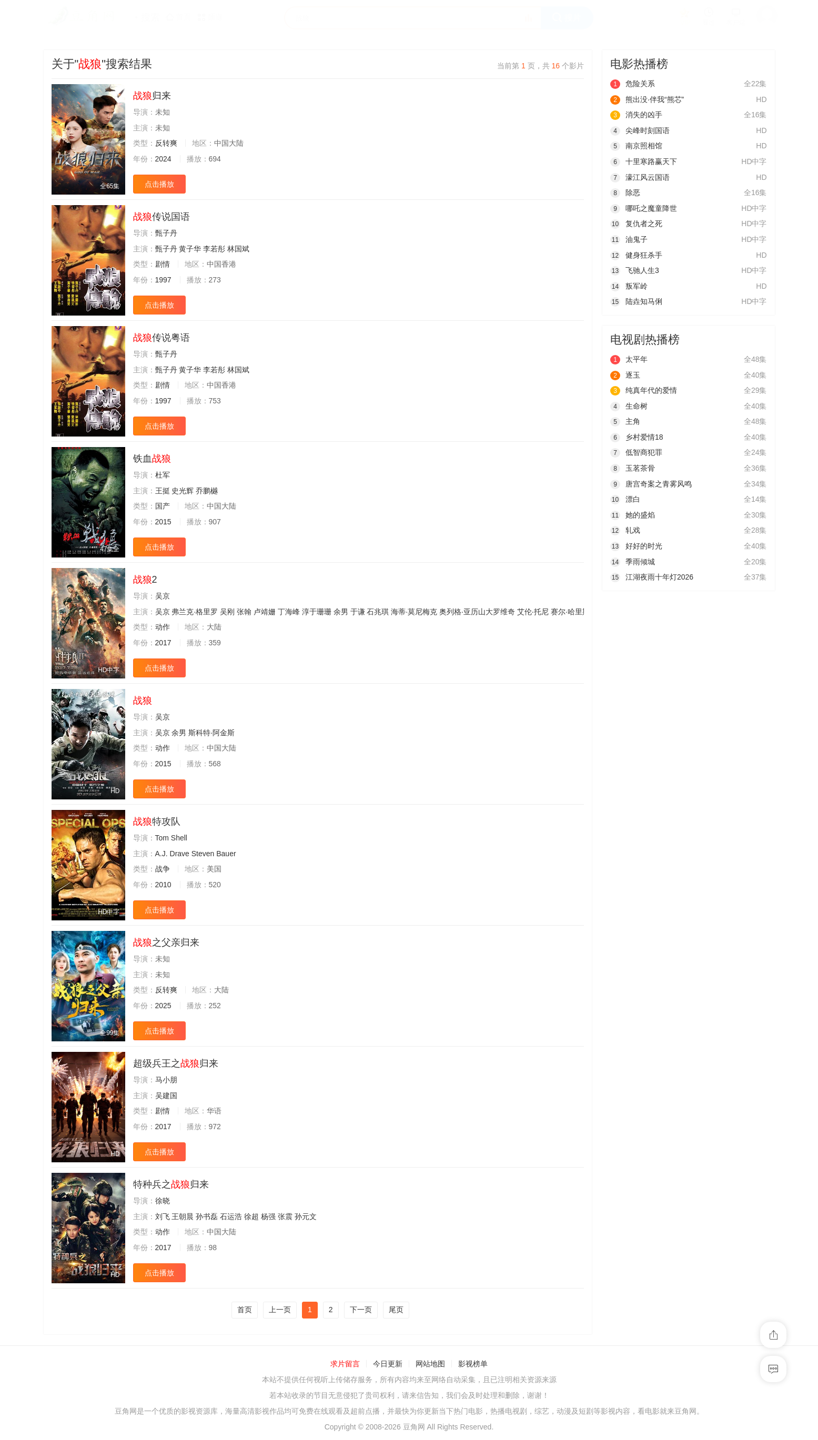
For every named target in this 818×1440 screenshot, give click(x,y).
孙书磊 (207, 1216)
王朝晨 (182, 1216)
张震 (285, 1216)
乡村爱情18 (636, 437)
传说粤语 (161, 337)
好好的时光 (636, 546)
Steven (203, 853)
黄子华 (190, 249)
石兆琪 (378, 611)
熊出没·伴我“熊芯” (647, 99)
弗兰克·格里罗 (194, 611)
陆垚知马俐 (636, 301)
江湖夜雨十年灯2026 (651, 577)
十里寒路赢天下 (643, 161)
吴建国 (166, 1095)
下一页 (361, 1309)
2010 (163, 884)
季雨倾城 (632, 561)
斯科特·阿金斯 (211, 732)
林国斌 (238, 249)
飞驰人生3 (634, 270)
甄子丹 (166, 233)
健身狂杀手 (636, 255)
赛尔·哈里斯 (570, 611)
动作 (162, 627)
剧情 (162, 264)
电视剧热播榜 (645, 339)
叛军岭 (629, 286)
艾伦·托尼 (533, 611)
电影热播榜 (639, 63)
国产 (162, 506)
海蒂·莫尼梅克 (414, 611)
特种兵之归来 (171, 1184)
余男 (341, 611)
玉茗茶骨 (632, 468)
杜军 (162, 475)
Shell (179, 838)
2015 (163, 522)
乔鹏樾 (207, 490)
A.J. (161, 853)
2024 (163, 159)
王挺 (162, 490)
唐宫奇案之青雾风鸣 (651, 484)
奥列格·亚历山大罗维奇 (477, 611)
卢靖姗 (265, 611)
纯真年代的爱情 (643, 390)
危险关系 (632, 83)
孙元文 (306, 1216)
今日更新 (387, 1364)
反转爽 (166, 143)
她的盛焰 (632, 515)
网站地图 (430, 1364)
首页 (244, 1309)
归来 (152, 95)
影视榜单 (473, 1364)
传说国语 (161, 216)
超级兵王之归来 (175, 1063)
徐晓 (162, 1200)
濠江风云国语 (640, 177)
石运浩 (231, 1216)
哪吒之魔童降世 (643, 208)
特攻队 (156, 821)
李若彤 (214, 249)
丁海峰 (289, 611)
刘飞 (162, 1216)
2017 (163, 642)
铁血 (152, 458)
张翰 (244, 611)
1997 (163, 280)
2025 (163, 1005)
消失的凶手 (636, 114)
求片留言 (345, 1364)
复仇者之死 (636, 223)
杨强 (268, 1216)
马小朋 (166, 1080)
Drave (179, 853)
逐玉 (625, 375)
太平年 (629, 359)
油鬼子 (629, 239)
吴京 (162, 596)
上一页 (280, 1309)
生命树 (629, 406)
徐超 (251, 1216)
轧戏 (625, 530)
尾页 (396, 1309)
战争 (162, 869)
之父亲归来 (166, 942)
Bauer (226, 853)
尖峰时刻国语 (640, 130)
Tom (162, 838)
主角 (625, 421)
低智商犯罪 (636, 452)
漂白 (625, 499)
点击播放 (159, 184)
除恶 (625, 192)
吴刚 (227, 611)
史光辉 (182, 490)
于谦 (357, 611)
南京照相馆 (636, 145)
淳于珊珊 (316, 611)
